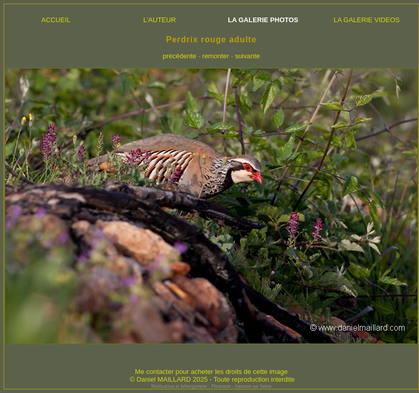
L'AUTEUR (159, 20)
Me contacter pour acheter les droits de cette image (211, 371)
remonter (215, 56)
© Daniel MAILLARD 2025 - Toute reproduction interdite (212, 379)
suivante (247, 56)
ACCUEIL (55, 20)
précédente (179, 56)
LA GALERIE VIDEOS (367, 20)
